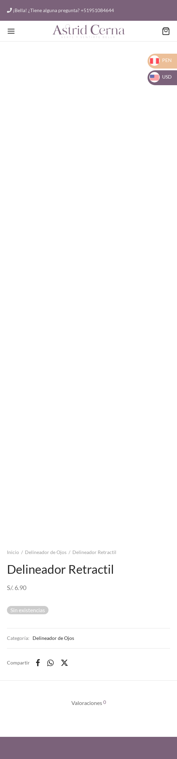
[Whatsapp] (50, 662)
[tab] (88, 702)
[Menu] (11, 31)
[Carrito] (166, 31)
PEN (160, 60)
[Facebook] (38, 662)
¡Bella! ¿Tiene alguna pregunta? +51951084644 (60, 10)
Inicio (13, 552)
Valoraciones (88, 702)
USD (160, 77)
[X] (64, 662)
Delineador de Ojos (46, 552)
